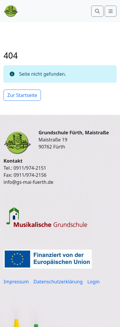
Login (93, 281)
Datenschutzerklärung (58, 281)
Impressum (16, 281)
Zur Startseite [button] (22, 95)
